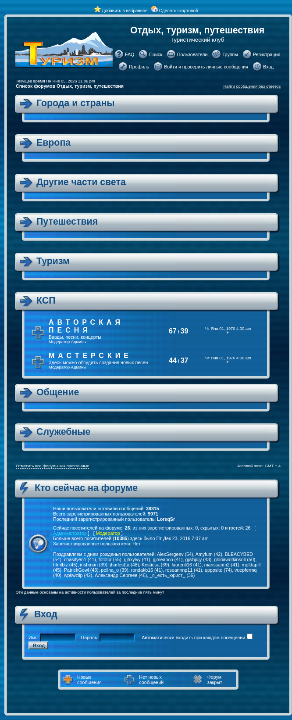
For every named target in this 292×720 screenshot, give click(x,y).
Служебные (63, 431)
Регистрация (266, 54)
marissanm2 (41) (221, 564)
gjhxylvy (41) (137, 559)
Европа (53, 142)
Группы (230, 54)
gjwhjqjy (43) (198, 559)
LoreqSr (166, 519)
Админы (78, 342)
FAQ (129, 54)
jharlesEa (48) (124, 564)
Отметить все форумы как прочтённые (52, 466)
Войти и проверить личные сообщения (206, 66)
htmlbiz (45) (65, 564)
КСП (45, 300)
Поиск (155, 54)
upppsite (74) (218, 570)
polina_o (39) (114, 570)
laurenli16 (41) (187, 564)
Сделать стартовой (178, 10)
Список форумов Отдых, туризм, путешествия (70, 86)
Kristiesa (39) (155, 564)
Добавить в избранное (124, 10)
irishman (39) (93, 564)
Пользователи (192, 54)
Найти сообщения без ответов (252, 86)
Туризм (53, 261)
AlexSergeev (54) (175, 554)
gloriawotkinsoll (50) (234, 559)
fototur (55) (110, 559)
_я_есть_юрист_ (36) (172, 575)
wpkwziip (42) (78, 575)
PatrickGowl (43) (81, 570)
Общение (57, 392)
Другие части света (81, 182)
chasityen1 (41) (80, 559)
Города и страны (75, 103)
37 (185, 360)
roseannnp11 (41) (183, 570)
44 (173, 360)
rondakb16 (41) (147, 570)
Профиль (139, 66)
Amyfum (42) (209, 554)
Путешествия (67, 221)
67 (173, 331)
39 (185, 331)
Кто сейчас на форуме (86, 488)
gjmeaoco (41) (167, 559)
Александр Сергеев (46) (121, 575)
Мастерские (90, 355)
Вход (268, 66)
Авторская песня (86, 326)
